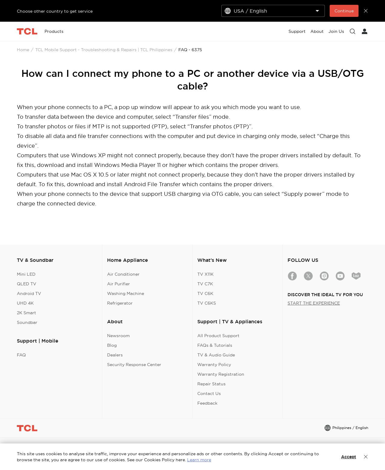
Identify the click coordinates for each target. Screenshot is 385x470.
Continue (344, 11)
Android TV (29, 293)
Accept (348, 456)
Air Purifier (118, 284)
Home (23, 49)
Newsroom (118, 335)
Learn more (199, 459)
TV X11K (205, 274)
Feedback (207, 403)
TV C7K (205, 284)
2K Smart (26, 312)
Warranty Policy (214, 364)
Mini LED (26, 274)
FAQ (21, 355)
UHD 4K (25, 303)
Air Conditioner (123, 274)
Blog (112, 345)
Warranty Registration (220, 374)
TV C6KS (206, 303)
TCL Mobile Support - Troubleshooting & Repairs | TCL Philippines (103, 49)
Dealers (115, 355)
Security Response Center (134, 364)
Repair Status (211, 384)
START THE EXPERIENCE (314, 303)
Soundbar (27, 322)
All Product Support (218, 335)
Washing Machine (125, 293)
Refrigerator (120, 303)
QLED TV (26, 284)
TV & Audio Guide (216, 355)
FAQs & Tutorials (214, 345)
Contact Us (209, 393)
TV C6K (205, 293)
